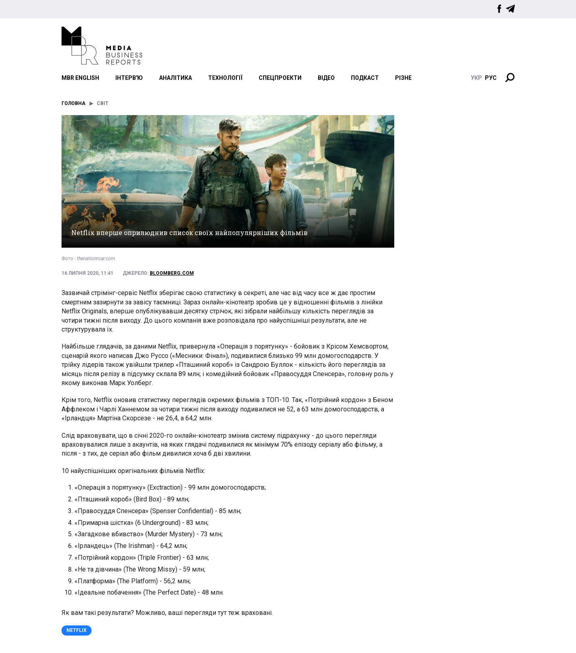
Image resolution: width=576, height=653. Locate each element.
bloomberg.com (172, 273)
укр (476, 78)
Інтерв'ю (129, 78)
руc (491, 78)
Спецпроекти (280, 78)
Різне (403, 78)
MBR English (80, 78)
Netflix (76, 630)
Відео (326, 78)
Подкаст (365, 78)
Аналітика (175, 78)
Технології (225, 78)
